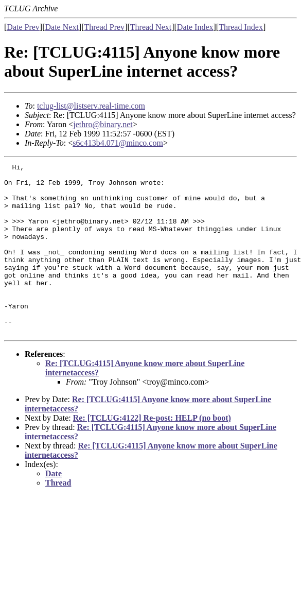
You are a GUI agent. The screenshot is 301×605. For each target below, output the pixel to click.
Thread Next (150, 27)
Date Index (195, 27)
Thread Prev (104, 27)
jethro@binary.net (102, 124)
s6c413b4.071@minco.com (118, 143)
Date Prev (23, 27)
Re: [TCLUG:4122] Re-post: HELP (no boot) (152, 451)
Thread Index (241, 27)
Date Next (62, 27)
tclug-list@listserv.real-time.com (91, 105)
